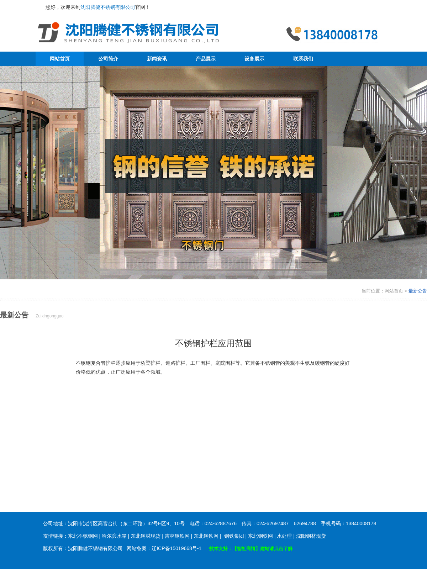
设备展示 (254, 59)
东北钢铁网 (206, 536)
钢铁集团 (234, 536)
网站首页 (60, 59)
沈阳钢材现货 (311, 536)
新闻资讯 (157, 59)
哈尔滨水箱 (114, 536)
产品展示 (206, 59)
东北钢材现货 (145, 536)
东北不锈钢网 (83, 536)
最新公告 (417, 291)
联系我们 (303, 59)
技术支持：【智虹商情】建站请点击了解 (250, 548)
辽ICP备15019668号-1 (176, 548)
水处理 (284, 536)
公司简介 (108, 59)
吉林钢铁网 (177, 536)
